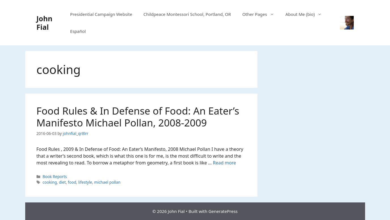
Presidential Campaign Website (101, 14)
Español (78, 31)
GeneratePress (223, 211)
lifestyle (85, 182)
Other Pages (261, 14)
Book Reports (54, 176)
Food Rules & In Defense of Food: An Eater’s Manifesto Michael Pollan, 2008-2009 (138, 116)
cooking (49, 182)
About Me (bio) (306, 14)
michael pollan (107, 182)
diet (62, 182)
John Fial (44, 23)
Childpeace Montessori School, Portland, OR (187, 14)
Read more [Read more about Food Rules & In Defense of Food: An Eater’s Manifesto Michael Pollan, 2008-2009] (224, 163)
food (72, 182)
